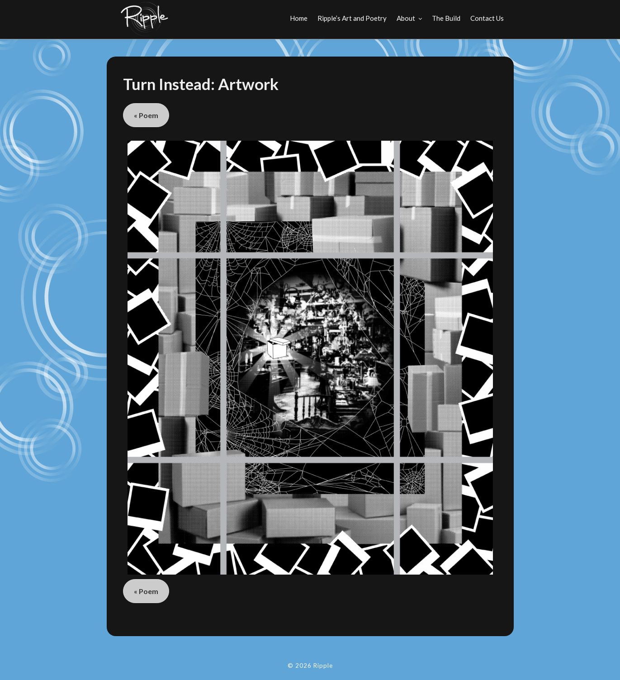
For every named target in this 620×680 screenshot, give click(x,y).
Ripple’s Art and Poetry (352, 18)
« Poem (146, 115)
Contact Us (487, 18)
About (406, 18)
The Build (446, 18)
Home (299, 18)
